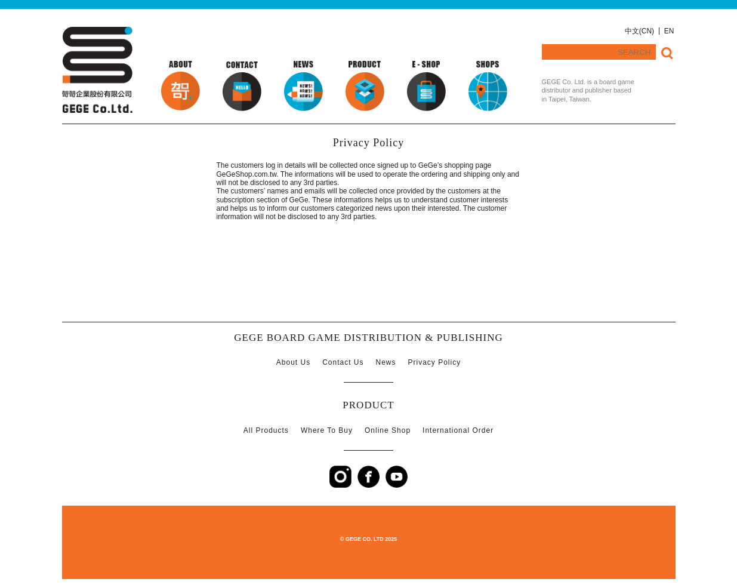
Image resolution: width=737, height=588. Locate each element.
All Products (266, 430)
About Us (293, 362)
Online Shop (388, 430)
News (386, 362)
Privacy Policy (434, 362)
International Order (458, 430)
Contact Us (342, 362)
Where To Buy (327, 430)
